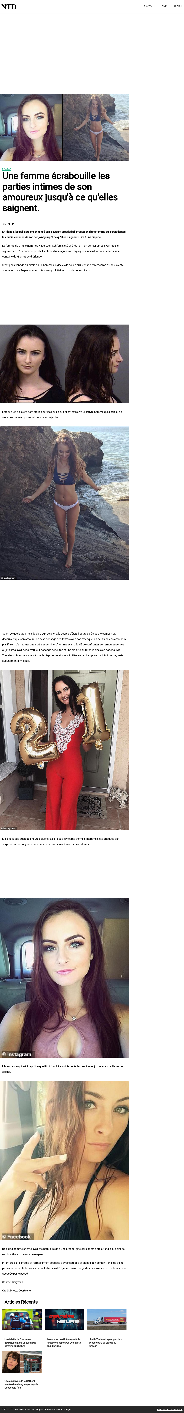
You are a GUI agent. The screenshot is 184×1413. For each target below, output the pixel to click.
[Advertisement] (90, 51)
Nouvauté (149, 6)
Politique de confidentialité (169, 1409)
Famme (164, 6)
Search (178, 6)
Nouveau (6, 169)
